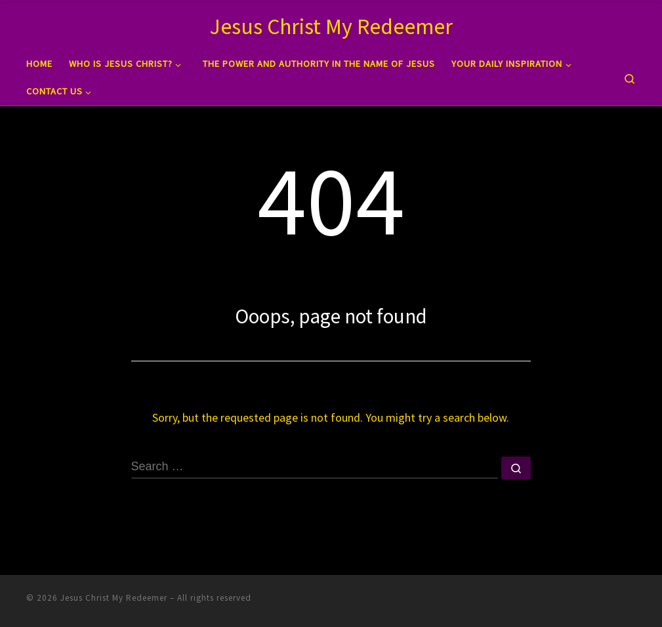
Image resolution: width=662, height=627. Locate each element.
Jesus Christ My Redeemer (113, 597)
